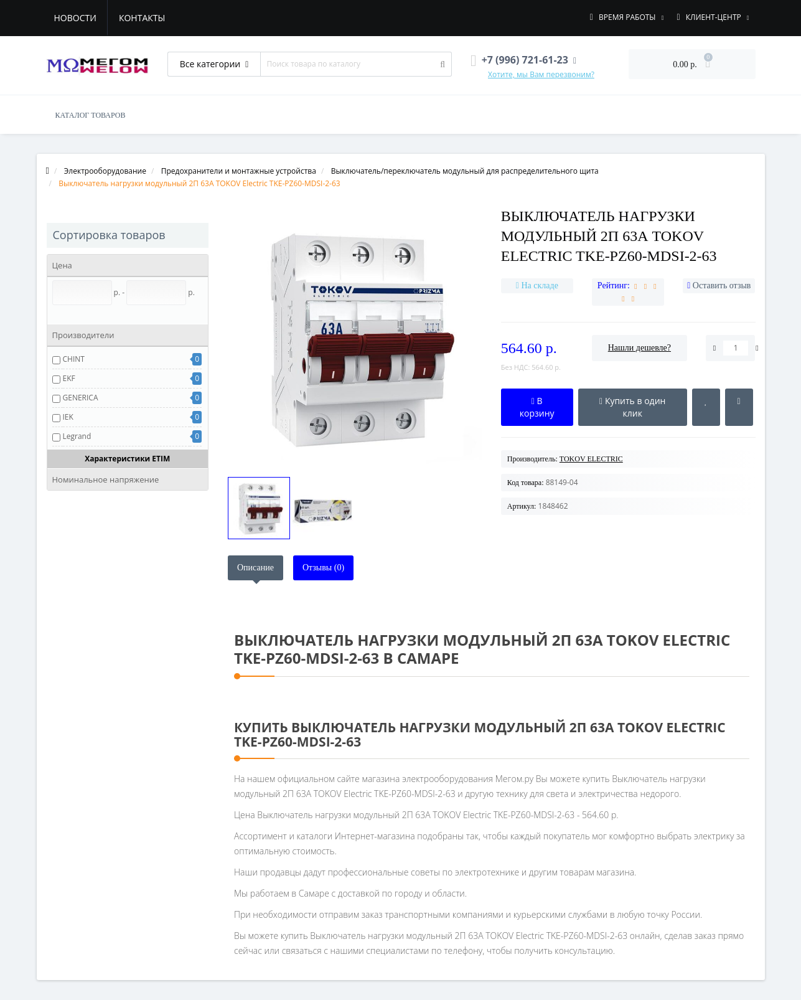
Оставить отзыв (722, 285)
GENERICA (80, 397)
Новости (75, 18)
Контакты (142, 18)
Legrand (77, 436)
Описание (255, 567)
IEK (68, 417)
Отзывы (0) (323, 567)
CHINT (74, 359)
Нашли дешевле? (639, 347)
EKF (69, 378)
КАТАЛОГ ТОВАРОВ (90, 115)
